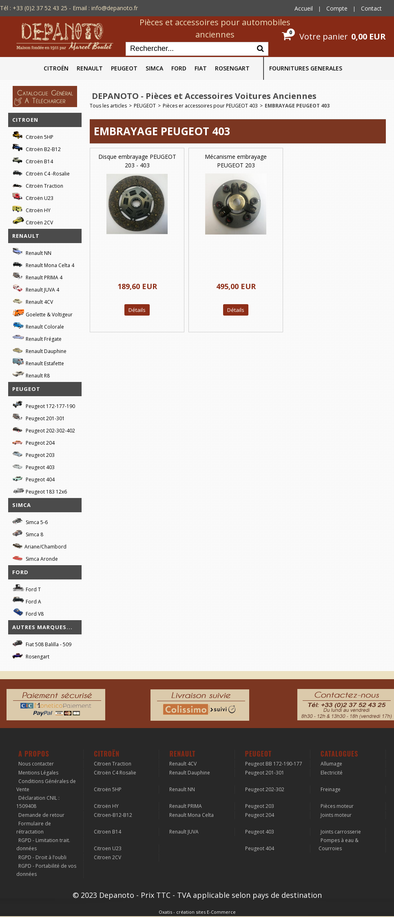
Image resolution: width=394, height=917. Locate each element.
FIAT (201, 68)
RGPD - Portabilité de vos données (46, 870)
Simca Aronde (35, 557)
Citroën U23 (32, 197)
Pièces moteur (337, 806)
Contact (371, 8)
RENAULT (90, 68)
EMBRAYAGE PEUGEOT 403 (297, 105)
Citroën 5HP (32, 135)
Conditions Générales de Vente (46, 785)
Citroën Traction (37, 184)
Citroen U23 (108, 848)
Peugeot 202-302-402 (43, 429)
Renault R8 (31, 374)
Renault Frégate (37, 337)
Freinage (331, 789)
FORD (178, 68)
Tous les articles (108, 105)
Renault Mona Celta (191, 815)
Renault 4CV (32, 300)
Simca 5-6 (30, 521)
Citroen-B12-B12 (113, 815)
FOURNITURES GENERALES (305, 68)
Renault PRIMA (185, 806)
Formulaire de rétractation (33, 827)
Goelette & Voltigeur (42, 313)
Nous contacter (36, 763)
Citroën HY (31, 209)
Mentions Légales (38, 772)
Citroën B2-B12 (36, 148)
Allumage (331, 763)
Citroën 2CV (32, 221)
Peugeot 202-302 (264, 789)
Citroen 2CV (107, 857)
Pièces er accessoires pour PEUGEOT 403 (210, 105)
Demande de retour (41, 815)
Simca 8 (27, 533)
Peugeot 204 (33, 441)
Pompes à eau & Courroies (339, 844)
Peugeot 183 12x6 (39, 490)
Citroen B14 (107, 831)
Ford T (26, 588)
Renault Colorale (38, 325)
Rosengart (30, 655)
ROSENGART (232, 68)
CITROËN (56, 68)
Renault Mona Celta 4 (43, 264)
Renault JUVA (184, 831)
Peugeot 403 (33, 466)
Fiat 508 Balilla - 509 (41, 643)
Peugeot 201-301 (38, 417)
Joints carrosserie (341, 831)
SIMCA (154, 68)
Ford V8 (28, 612)
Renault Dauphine (39, 350)
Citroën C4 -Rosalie (41, 172)
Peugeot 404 (33, 478)
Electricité (332, 772)
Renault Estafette (38, 362)
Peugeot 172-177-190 (43, 405)
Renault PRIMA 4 (37, 276)
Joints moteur (336, 815)
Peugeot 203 (33, 453)
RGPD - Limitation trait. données (43, 844)
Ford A (26, 600)
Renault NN (31, 252)
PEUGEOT (124, 68)
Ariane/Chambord (39, 545)
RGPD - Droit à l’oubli (42, 857)
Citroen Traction (112, 763)
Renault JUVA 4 (35, 288)
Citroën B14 (32, 160)
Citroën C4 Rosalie (115, 772)
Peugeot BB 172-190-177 (273, 763)
